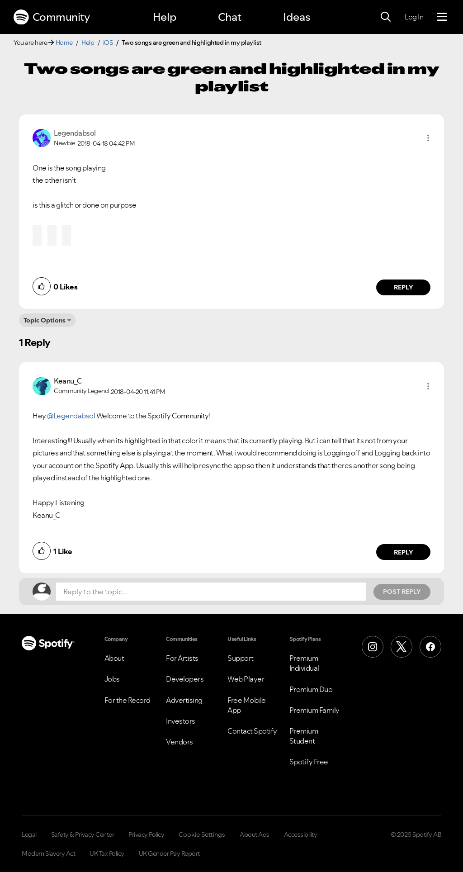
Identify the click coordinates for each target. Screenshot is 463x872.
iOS (108, 42)
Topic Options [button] (45, 320)
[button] (428, 138)
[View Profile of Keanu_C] (68, 381)
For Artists (182, 658)
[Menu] (442, 17)
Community (52, 17)
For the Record (127, 700)
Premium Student (303, 736)
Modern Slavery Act (48, 853)
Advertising (184, 700)
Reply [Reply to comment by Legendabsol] (403, 287)
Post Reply (402, 591)
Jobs (112, 679)
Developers (184, 679)
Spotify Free (308, 762)
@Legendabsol (71, 416)
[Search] (385, 17)
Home (64, 42)
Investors (180, 721)
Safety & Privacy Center (82, 834)
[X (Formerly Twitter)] (401, 647)
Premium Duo (311, 689)
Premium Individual (304, 663)
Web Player (245, 679)
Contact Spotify (252, 731)
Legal (29, 834)
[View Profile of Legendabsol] (75, 133)
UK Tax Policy (107, 853)
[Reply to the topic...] (211, 592)
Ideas (296, 16)
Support (240, 658)
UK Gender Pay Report (169, 853)
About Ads (254, 834)
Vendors (179, 742)
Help (164, 16)
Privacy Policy (146, 834)
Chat (229, 16)
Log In (414, 17)
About (114, 658)
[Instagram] (372, 647)
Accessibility (300, 834)
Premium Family (314, 710)
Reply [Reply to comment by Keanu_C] (403, 552)
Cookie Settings (202, 834)
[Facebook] (430, 647)
